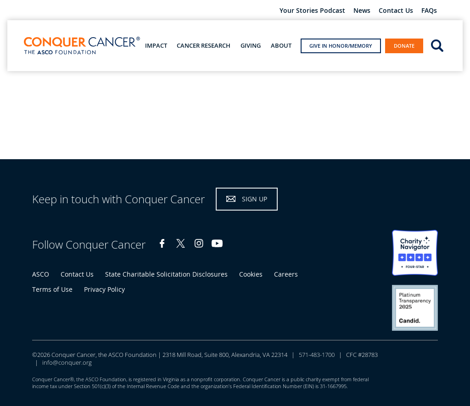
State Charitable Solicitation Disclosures (166, 274)
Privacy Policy (104, 289)
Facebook (162, 243)
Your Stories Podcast (312, 10)
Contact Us (396, 10)
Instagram (198, 243)
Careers (286, 274)
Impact (156, 46)
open (437, 45)
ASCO (40, 274)
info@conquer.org (67, 362)
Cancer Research (203, 46)
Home (16, 85)
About (281, 46)
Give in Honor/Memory (340, 45)
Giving (251, 46)
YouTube (217, 243)
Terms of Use (52, 289)
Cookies (251, 274)
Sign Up (254, 199)
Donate (404, 45)
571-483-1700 (317, 354)
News (361, 10)
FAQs (429, 10)
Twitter (180, 243)
